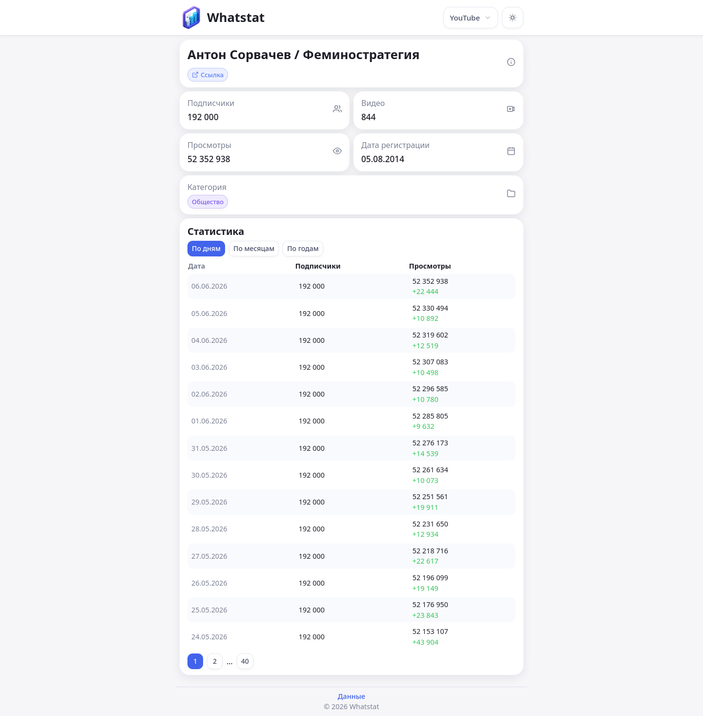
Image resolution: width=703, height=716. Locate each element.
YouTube (471, 17)
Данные (351, 696)
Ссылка (208, 74)
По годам (303, 248)
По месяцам (253, 248)
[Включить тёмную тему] (512, 17)
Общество (208, 201)
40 (245, 661)
